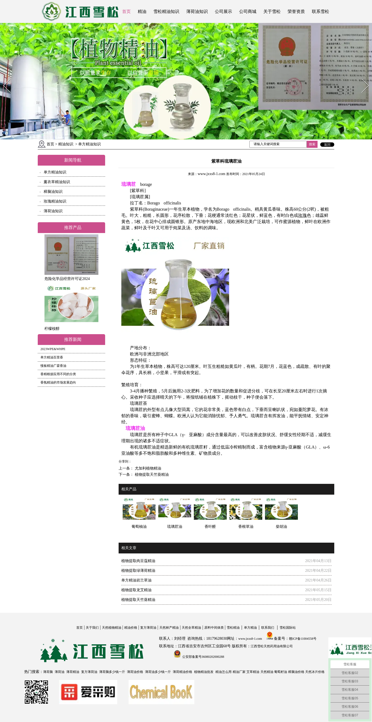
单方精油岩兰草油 (136, 580)
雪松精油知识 (166, 11)
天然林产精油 (169, 627)
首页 (126, 11)
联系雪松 (320, 11)
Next (362, 77)
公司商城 (247, 11)
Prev (3, 77)
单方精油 (250, 627)
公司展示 (223, 11)
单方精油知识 (55, 172)
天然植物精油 (111, 627)
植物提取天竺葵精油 (151, 475)
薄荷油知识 (197, 11)
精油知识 (65, 144)
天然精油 (266, 672)
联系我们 (267, 627)
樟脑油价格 (296, 672)
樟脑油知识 (53, 192)
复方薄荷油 (148, 627)
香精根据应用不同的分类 (58, 374)
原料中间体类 (214, 627)
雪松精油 (233, 627)
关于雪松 (272, 11)
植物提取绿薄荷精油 (138, 571)
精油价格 (130, 627)
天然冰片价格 (315, 672)
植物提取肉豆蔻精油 (138, 561)
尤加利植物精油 (147, 468)
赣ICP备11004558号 (302, 639)
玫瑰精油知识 (55, 201)
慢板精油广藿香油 (53, 366)
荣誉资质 (296, 11)
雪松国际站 (288, 627)
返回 (327, 144)
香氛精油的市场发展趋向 (58, 382)
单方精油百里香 (51, 357)
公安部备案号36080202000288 (202, 657)
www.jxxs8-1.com (211, 174)
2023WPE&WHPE (53, 349)
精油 (142, 11)
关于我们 (92, 627)
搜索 (312, 144)
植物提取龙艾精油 (136, 590)
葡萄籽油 (280, 672)
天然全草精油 (191, 627)
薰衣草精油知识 (57, 182)
